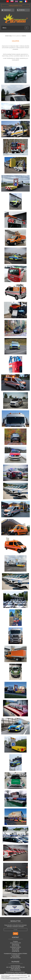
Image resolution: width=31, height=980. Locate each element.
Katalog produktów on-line (15, 5)
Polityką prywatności (5, 976)
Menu (4, 28)
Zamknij (29, 976)
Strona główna (16, 35)
